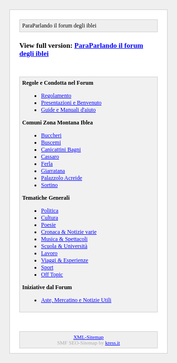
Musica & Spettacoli (64, 239)
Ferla (47, 163)
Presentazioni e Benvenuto (71, 102)
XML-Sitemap (88, 337)
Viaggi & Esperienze (64, 260)
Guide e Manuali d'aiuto (68, 109)
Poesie (48, 224)
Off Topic (52, 274)
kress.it (112, 342)
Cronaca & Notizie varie (69, 232)
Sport (47, 267)
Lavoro (49, 253)
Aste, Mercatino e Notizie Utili (76, 300)
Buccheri (51, 135)
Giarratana (53, 171)
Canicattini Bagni (61, 149)
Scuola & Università (64, 246)
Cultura (49, 217)
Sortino (49, 185)
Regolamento (56, 95)
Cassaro (50, 156)
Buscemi (51, 142)
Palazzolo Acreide (61, 178)
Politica (50, 210)
